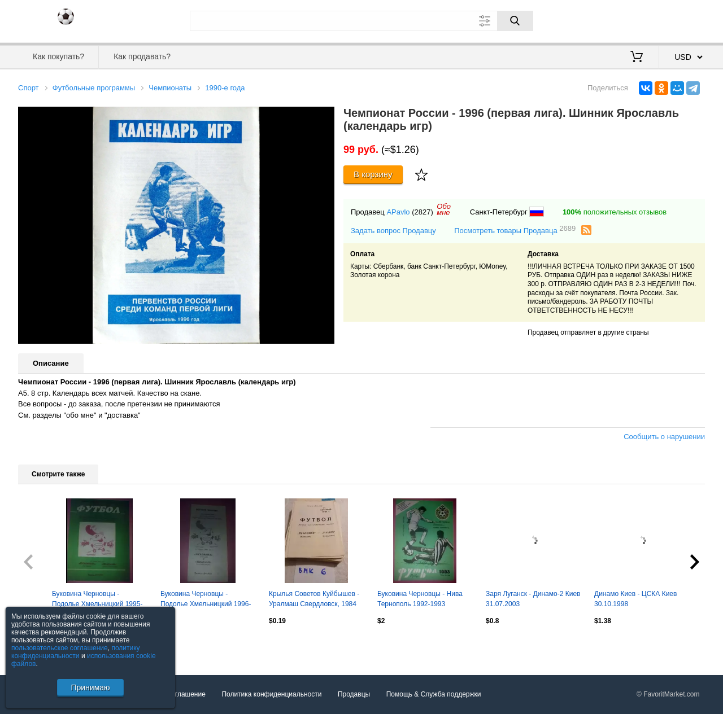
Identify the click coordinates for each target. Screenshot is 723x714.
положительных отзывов (615, 212)
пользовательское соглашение (59, 648)
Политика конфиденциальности (271, 694)
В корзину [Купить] (373, 174)
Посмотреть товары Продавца (515, 230)
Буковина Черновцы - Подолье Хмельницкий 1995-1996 (97, 600)
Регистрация (682, 19)
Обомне (444, 209)
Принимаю (90, 687)
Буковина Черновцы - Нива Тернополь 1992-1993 (420, 599)
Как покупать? (58, 56)
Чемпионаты (170, 88)
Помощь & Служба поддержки (433, 694)
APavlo (398, 212)
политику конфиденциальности (75, 652)
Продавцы (354, 694)
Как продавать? (142, 56)
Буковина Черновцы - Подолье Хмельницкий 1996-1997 (205, 600)
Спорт (28, 88)
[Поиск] (515, 21)
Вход (639, 19)
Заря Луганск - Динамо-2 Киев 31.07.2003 (533, 599)
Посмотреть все (43, 645)
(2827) (422, 212)
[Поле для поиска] (361, 21)
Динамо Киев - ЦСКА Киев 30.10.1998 (635, 599)
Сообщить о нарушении (664, 436)
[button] (324, 117)
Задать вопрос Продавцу (393, 230)
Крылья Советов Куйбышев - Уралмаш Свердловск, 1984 (314, 599)
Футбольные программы (94, 88)
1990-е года (225, 88)
